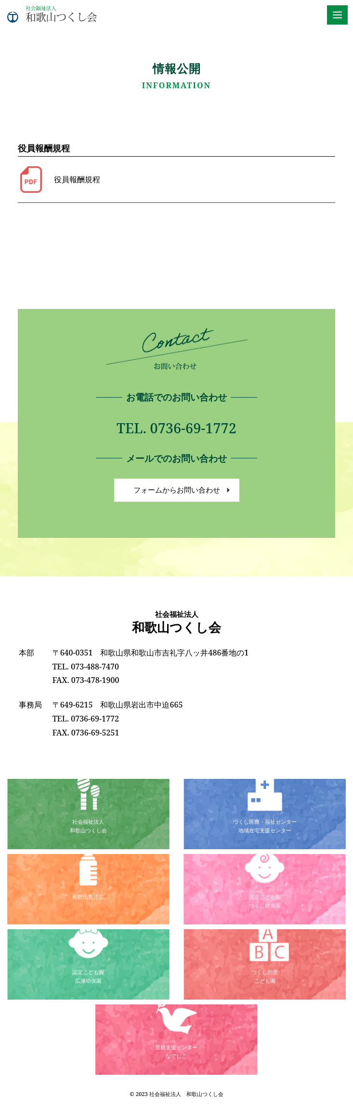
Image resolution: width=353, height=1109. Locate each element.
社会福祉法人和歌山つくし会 (88, 825)
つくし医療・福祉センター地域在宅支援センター (265, 825)
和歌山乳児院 (88, 896)
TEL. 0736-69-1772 (176, 427)
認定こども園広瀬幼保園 (88, 976)
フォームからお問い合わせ (176, 490)
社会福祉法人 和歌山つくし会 (186, 1093)
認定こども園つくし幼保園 (265, 901)
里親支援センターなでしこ (176, 1051)
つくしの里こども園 (264, 976)
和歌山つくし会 (176, 622)
